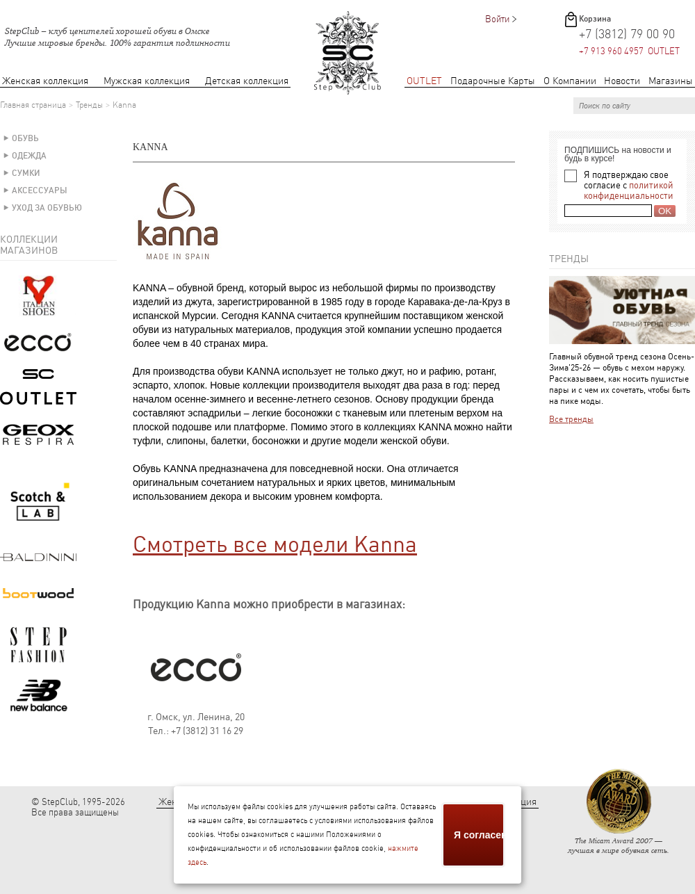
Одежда (29, 156)
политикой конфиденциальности (628, 190)
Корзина (595, 19)
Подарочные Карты (492, 81)
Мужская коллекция (147, 81)
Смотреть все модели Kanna (275, 544)
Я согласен (479, 834)
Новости (622, 81)
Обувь (25, 138)
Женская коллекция (45, 81)
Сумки (26, 173)
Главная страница (33, 105)
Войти (497, 19)
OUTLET (424, 81)
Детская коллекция (246, 81)
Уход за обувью (47, 208)
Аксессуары (39, 190)
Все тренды (571, 419)
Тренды (89, 105)
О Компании (569, 81)
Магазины (670, 81)
